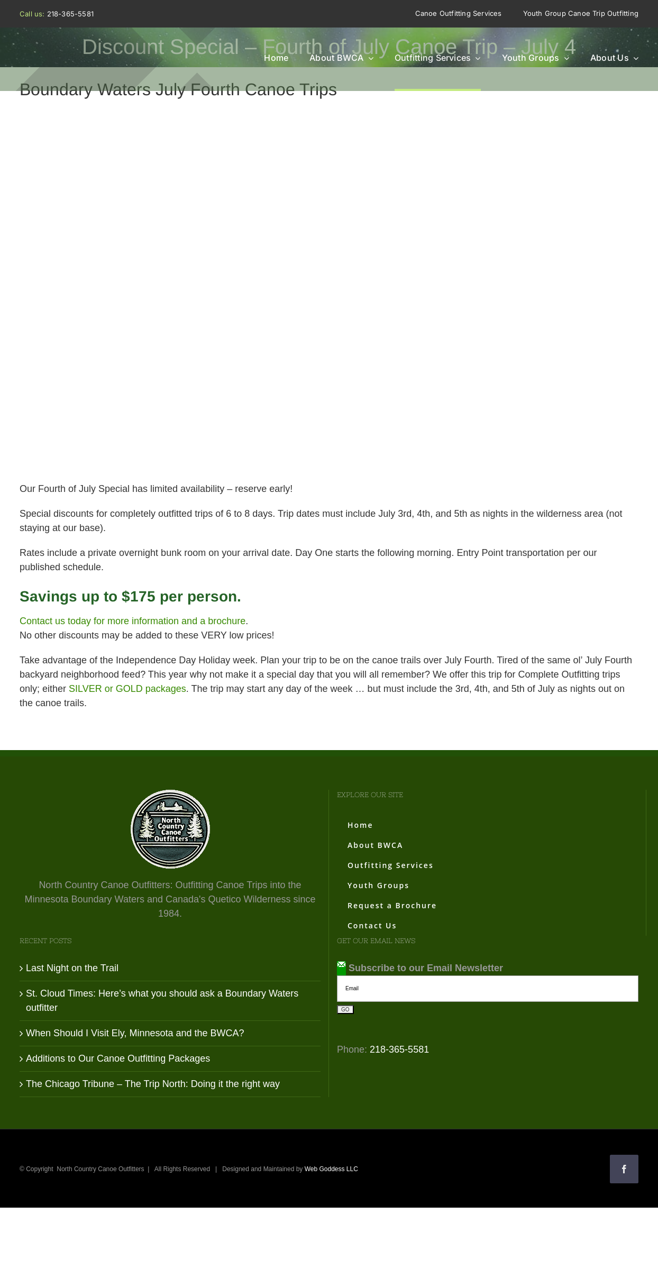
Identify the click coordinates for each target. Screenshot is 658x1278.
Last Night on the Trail (72, 968)
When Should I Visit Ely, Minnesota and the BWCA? (135, 1033)
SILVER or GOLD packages (127, 688)
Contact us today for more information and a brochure (132, 621)
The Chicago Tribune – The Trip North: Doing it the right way (153, 1084)
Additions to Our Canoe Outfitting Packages (118, 1058)
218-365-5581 (70, 14)
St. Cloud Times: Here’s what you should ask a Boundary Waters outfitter (162, 1000)
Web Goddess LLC (331, 1169)
